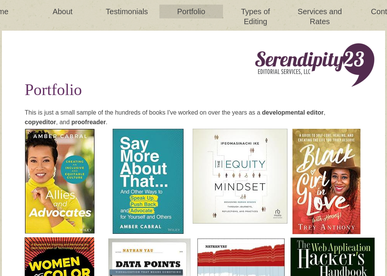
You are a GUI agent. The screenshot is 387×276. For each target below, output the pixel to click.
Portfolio (191, 11)
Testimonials (127, 11)
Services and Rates (320, 16)
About (62, 11)
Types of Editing (255, 16)
